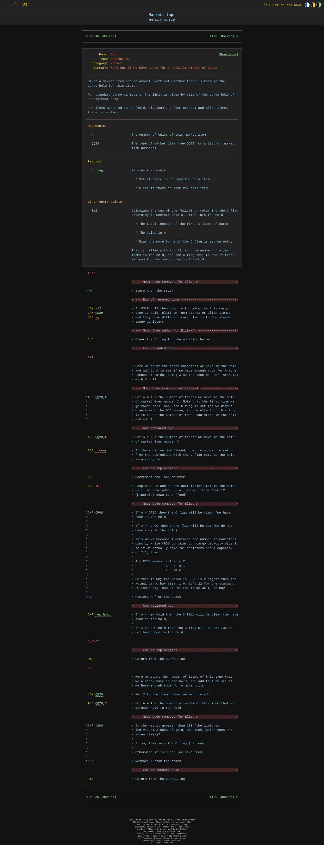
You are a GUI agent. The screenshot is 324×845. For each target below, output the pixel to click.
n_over (101, 451)
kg (97, 317)
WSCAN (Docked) (103, 36)
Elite (282, 5)
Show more (227, 54)
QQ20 (99, 437)
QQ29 (99, 313)
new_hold (103, 615)
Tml (98, 486)
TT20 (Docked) (222, 36)
